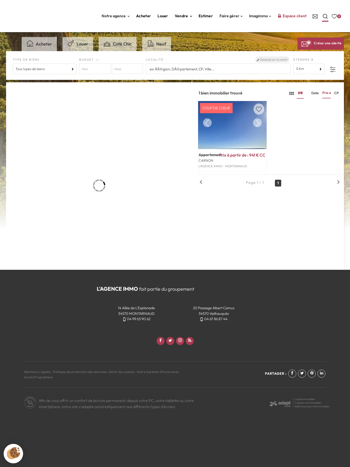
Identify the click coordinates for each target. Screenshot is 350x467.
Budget (87, 59)
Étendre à (303, 59)
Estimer (206, 15)
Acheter (143, 15)
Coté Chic (118, 43)
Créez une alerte (320, 43)
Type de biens (26, 59)
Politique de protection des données (80, 372)
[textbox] (217, 69)
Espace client (292, 15)
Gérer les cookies (121, 372)
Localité (155, 59)
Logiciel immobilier (304, 399)
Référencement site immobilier (312, 406)
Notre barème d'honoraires (158, 372)
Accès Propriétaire (38, 377)
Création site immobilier (308, 402)
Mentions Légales (37, 372)
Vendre (183, 15)
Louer (163, 15)
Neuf (156, 43)
